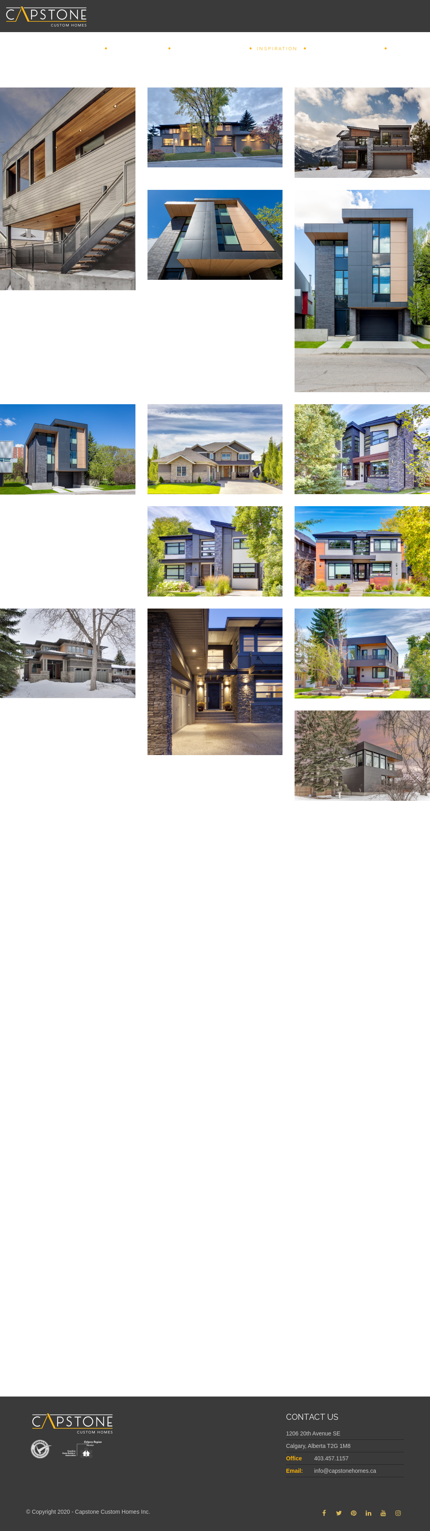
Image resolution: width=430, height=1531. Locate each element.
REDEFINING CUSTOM (210, 48)
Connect (407, 48)
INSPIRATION (277, 48)
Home (90, 48)
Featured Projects (345, 48)
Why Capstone (137, 48)
